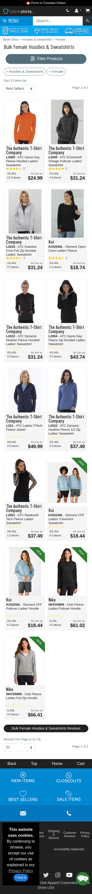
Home (57, 764)
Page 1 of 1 (80, 746)
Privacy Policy (21, 871)
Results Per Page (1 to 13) (22, 739)
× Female (56, 71)
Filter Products (46, 59)
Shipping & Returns (54, 834)
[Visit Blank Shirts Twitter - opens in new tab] (47, 875)
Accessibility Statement (69, 849)
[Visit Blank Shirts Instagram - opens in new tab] (58, 875)
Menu (10, 20)
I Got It (21, 877)
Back (11, 764)
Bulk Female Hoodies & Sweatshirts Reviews (46, 728)
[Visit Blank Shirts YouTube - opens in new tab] (69, 875)
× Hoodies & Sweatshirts (24, 71)
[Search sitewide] (58, 21)
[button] (83, 878)
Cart (80, 764)
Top (34, 764)
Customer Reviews (70, 834)
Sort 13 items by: (15, 80)
